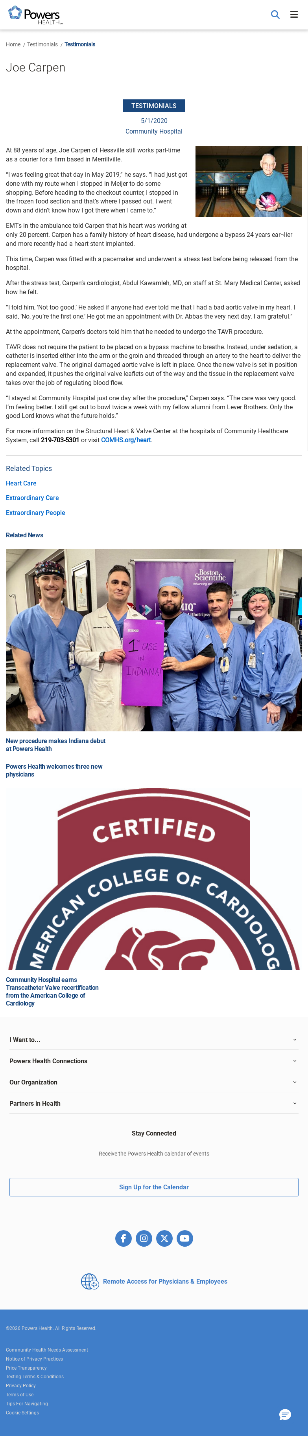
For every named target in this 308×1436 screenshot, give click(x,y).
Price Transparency (26, 1368)
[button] (276, 15)
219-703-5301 (60, 440)
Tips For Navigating (27, 1404)
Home (13, 44)
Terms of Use (19, 1395)
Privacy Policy (21, 1385)
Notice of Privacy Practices (34, 1359)
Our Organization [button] (33, 1082)
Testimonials (42, 44)
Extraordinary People (35, 513)
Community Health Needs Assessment (47, 1350)
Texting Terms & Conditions (35, 1376)
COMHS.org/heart (126, 440)
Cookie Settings (22, 1413)
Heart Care (21, 483)
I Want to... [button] (25, 1040)
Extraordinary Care (32, 498)
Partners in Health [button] (35, 1103)
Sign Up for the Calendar (154, 1187)
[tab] (154, 1040)
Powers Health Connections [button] (48, 1061)
